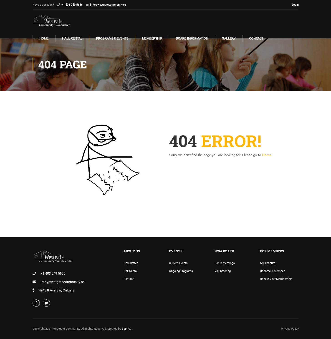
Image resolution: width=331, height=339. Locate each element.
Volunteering (223, 271)
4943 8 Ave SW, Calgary (56, 290)
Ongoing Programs (181, 271)
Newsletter (131, 263)
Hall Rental (72, 38)
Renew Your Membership (276, 279)
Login (295, 4)
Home (43, 38)
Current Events (178, 263)
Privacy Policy (290, 328)
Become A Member (272, 271)
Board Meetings (225, 263)
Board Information (192, 38)
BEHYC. (126, 328)
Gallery (228, 38)
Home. (267, 156)
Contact (256, 38)
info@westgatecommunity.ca (108, 4)
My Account (267, 263)
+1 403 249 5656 (72, 4)
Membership (152, 38)
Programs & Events (112, 38)
